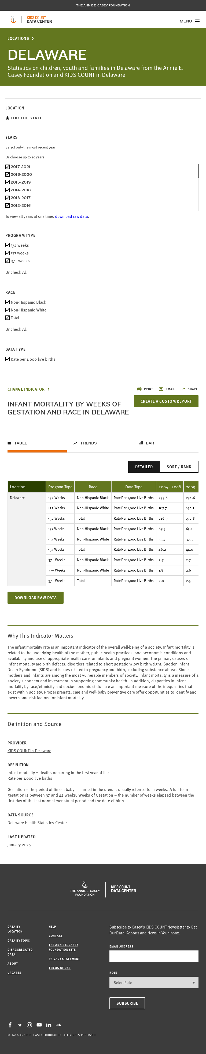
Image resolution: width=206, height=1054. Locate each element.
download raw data (71, 216)
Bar (150, 443)
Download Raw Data (35, 597)
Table (20, 443)
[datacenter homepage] (39, 19)
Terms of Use (60, 968)
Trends (88, 443)
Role (113, 973)
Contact (55, 936)
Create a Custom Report (166, 401)
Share (189, 389)
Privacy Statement (64, 959)
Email (166, 389)
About (13, 963)
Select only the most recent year (30, 147)
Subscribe (127, 1003)
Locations (18, 38)
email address (121, 946)
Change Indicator (26, 389)
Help (52, 926)
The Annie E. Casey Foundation (103, 5)
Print (145, 389)
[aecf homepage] (13, 19)
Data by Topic (19, 940)
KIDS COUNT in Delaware (29, 751)
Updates (14, 973)
